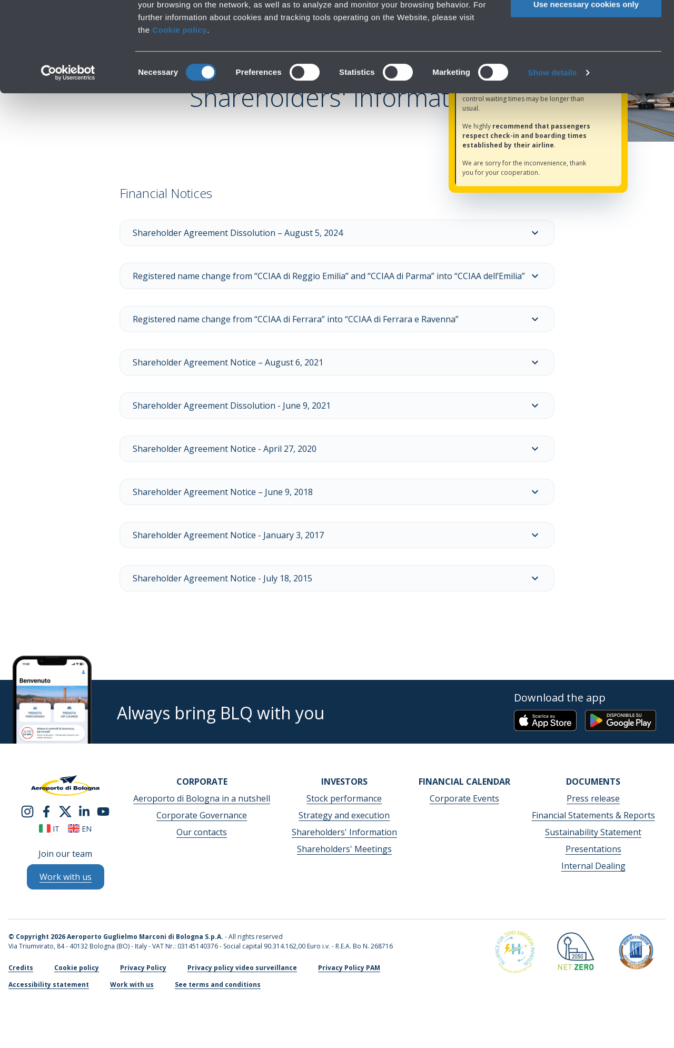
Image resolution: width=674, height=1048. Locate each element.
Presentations (593, 849)
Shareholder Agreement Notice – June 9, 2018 (337, 492)
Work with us (132, 984)
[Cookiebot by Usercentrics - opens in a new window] (68, 157)
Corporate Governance (201, 815)
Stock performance (344, 798)
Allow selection (585, 57)
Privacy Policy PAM (349, 967)
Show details (552, 156)
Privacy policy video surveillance (242, 967)
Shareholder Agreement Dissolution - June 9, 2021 (337, 405)
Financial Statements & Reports (593, 815)
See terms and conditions (218, 984)
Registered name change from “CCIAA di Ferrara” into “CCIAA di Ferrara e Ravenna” (337, 319)
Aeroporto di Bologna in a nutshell (201, 798)
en (80, 829)
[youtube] (103, 810)
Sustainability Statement (593, 832)
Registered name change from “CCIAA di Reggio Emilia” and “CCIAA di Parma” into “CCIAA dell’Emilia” (337, 276)
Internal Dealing (593, 866)
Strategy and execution (344, 815)
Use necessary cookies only (586, 88)
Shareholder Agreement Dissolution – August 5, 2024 (337, 232)
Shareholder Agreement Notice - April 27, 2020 (337, 448)
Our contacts (201, 832)
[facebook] (46, 810)
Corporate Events (464, 798)
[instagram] (27, 810)
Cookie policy (179, 114)
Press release (593, 798)
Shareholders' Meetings (344, 849)
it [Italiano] (49, 829)
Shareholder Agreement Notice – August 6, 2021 (337, 362)
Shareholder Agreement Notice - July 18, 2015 (337, 578)
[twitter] (65, 810)
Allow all (586, 26)
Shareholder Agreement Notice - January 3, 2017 (337, 535)
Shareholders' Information (344, 832)
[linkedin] (84, 810)
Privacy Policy (143, 967)
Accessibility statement (48, 984)
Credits (20, 967)
